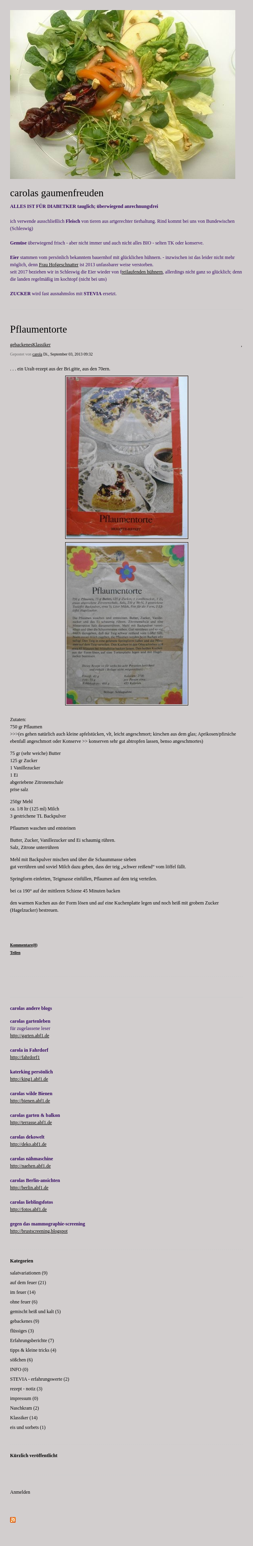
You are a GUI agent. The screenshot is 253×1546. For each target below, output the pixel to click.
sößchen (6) (21, 1360)
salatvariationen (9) (28, 1273)
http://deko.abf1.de (28, 1144)
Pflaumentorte (38, 329)
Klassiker (41, 344)
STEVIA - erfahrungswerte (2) (39, 1379)
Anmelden (20, 1492)
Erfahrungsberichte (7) (32, 1340)
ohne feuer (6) (23, 1302)
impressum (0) (24, 1398)
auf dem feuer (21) (28, 1282)
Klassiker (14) (23, 1418)
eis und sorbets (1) (27, 1427)
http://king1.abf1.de (29, 1079)
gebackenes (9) (24, 1321)
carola (37, 354)
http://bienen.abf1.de (30, 1101)
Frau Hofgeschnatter (58, 264)
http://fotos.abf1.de (28, 1209)
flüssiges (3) (22, 1331)
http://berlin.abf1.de (29, 1187)
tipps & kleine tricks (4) (33, 1350)
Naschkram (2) (24, 1408)
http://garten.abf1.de (29, 1035)
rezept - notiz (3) (26, 1389)
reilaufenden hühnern (141, 272)
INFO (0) (19, 1369)
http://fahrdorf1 (25, 1057)
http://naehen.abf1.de (30, 1166)
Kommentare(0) (23, 945)
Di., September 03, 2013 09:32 (68, 354)
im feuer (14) (22, 1292)
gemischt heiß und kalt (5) (35, 1311)
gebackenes (21, 344)
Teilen (15, 952)
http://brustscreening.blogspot (39, 1231)
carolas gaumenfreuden (57, 192)
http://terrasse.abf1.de (31, 1122)
